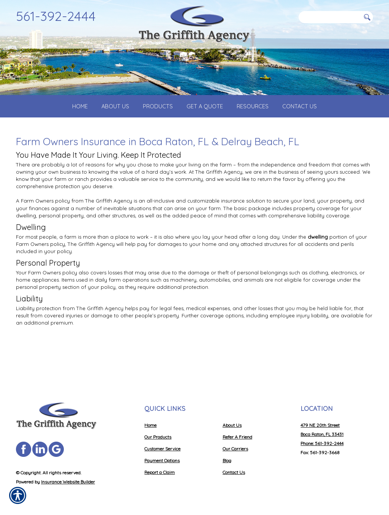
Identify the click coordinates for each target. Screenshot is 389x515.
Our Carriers (235, 449)
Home (150, 425)
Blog (227, 460)
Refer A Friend (237, 437)
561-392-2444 (56, 16)
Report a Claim (159, 472)
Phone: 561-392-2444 (321, 443)
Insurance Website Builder (68, 482)
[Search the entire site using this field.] (329, 17)
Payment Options (162, 460)
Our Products (157, 437)
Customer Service (162, 449)
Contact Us (234, 472)
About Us (232, 425)
